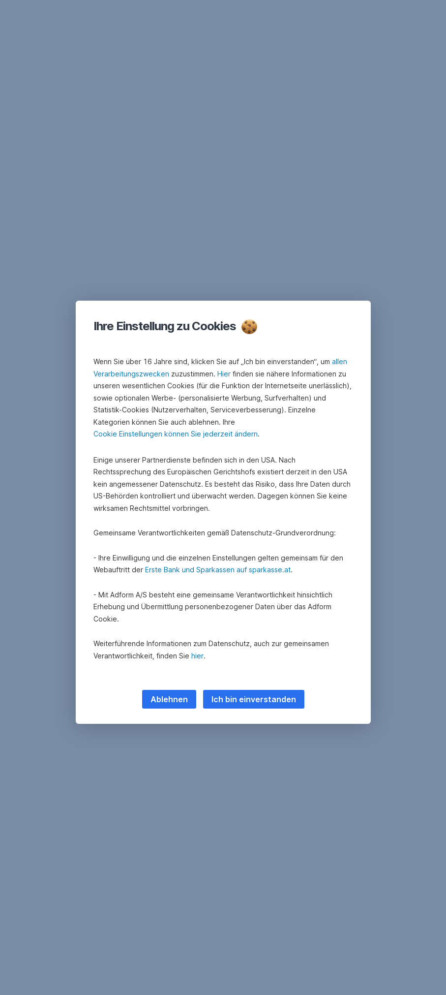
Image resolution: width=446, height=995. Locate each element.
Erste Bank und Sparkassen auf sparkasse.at (218, 569)
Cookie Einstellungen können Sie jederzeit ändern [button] (175, 434)
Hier (224, 374)
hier (197, 656)
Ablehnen (169, 699)
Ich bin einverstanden (253, 699)
